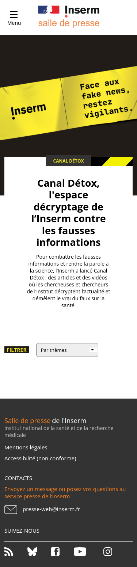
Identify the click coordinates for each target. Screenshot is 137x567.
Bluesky (38, 551)
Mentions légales (25, 447)
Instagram (108, 551)
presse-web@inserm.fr (51, 509)
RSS (15, 551)
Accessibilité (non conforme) (40, 458)
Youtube (85, 551)
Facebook (62, 551)
